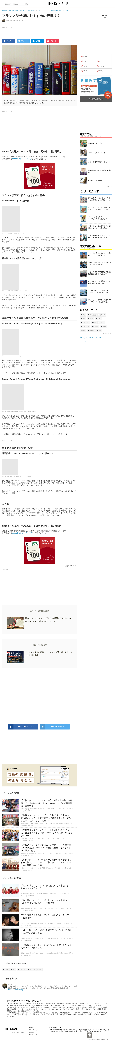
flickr (5, 96)
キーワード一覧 (107, 333)
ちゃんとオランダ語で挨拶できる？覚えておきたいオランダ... (99, 208)
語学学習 (31, 969)
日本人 (101, 322)
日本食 (103, 326)
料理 (99, 330)
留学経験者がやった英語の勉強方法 (100, 171)
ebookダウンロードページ (22, 159)
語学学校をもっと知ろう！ (97, 152)
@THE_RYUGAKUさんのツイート (90, 337)
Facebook (31, 1032)
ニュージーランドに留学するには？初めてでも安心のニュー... (99, 291)
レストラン (85, 322)
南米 (99, 61)
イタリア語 (92, 315)
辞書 (39, 969)
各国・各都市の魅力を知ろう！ (99, 162)
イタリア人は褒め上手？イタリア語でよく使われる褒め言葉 (100, 227)
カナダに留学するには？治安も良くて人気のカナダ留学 (100, 263)
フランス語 (22, 969)
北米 (83, 61)
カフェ (98, 319)
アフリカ (100, 71)
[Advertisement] (39, 695)
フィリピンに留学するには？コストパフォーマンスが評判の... (100, 301)
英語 (83, 315)
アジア (84, 71)
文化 (83, 319)
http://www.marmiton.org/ (15, 990)
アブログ (83, 341)
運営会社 (31, 1027)
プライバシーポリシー (35, 1030)
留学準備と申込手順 (95, 143)
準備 (83, 330)
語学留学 (91, 330)
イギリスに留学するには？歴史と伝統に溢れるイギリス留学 (100, 273)
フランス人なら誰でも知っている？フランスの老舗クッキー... (99, 218)
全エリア (85, 57)
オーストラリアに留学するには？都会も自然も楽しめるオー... (100, 282)
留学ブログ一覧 (33, 1034)
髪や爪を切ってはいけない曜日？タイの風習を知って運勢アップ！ (100, 199)
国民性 (90, 319)
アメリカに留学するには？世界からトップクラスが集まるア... (100, 254)
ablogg (21, 1032)
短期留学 (95, 326)
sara (10, 984)
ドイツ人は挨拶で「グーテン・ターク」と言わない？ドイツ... (100, 236)
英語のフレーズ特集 (95, 181)
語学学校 (102, 315)
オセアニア (101, 66)
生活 (94, 322)
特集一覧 (109, 186)
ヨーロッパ (85, 66)
